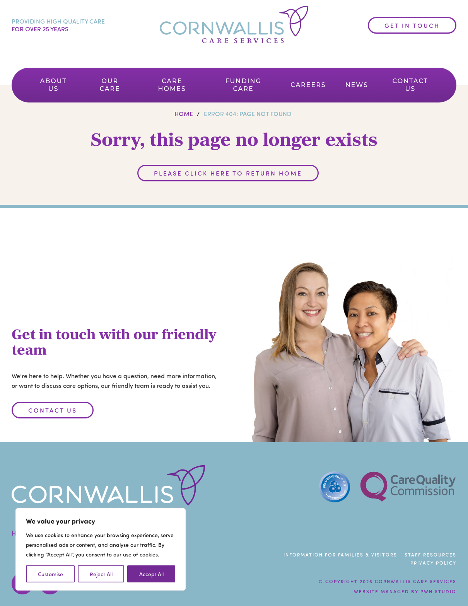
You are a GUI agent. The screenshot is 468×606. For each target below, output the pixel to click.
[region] (100, 549)
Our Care (110, 84)
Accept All (151, 573)
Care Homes (172, 84)
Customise (50, 573)
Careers (308, 85)
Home (183, 113)
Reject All (101, 573)
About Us (53, 84)
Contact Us (410, 84)
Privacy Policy (433, 563)
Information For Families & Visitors (340, 554)
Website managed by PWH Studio (405, 591)
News (356, 85)
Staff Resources (430, 554)
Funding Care (243, 84)
